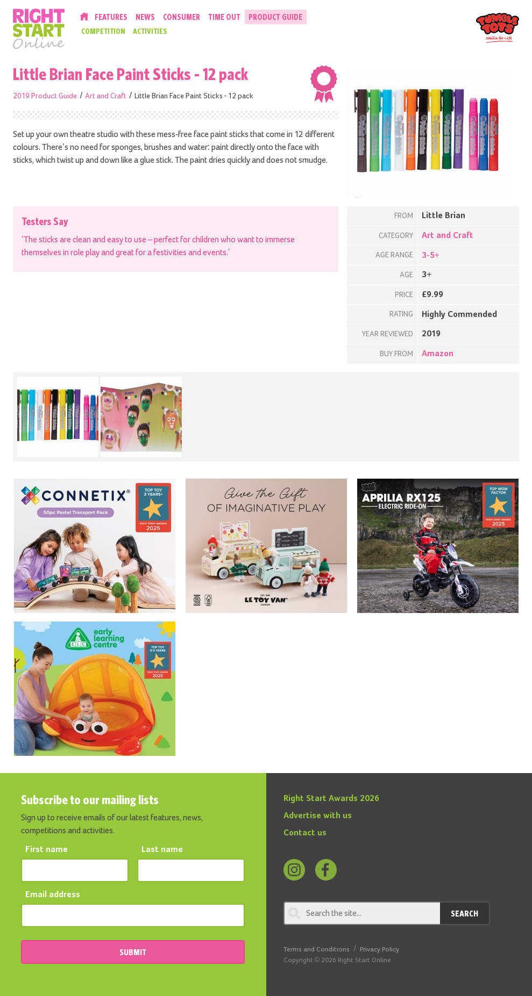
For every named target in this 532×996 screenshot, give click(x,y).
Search (464, 913)
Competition (103, 31)
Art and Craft (105, 96)
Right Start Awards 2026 (331, 799)
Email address (52, 895)
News (145, 16)
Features (111, 16)
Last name (162, 850)
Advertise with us (317, 816)
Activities (150, 31)
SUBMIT (132, 952)
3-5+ (430, 255)
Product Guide (275, 16)
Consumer (181, 16)
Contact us (305, 833)
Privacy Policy (379, 949)
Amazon (437, 354)
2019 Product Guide (45, 96)
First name (46, 850)
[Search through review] (361, 913)
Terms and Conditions (316, 949)
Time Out (224, 16)
